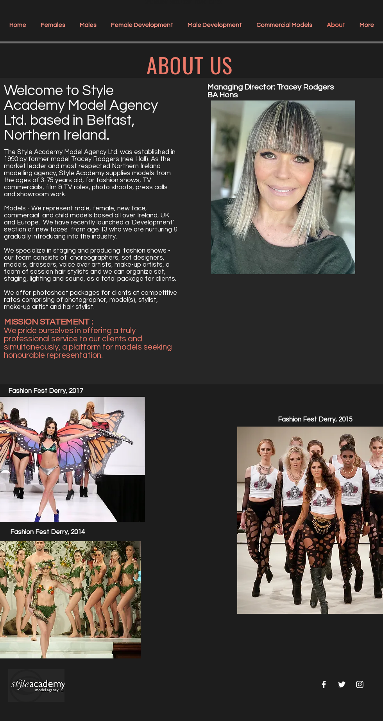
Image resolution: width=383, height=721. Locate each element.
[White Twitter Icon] (342, 684)
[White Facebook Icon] (324, 684)
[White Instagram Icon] (360, 684)
